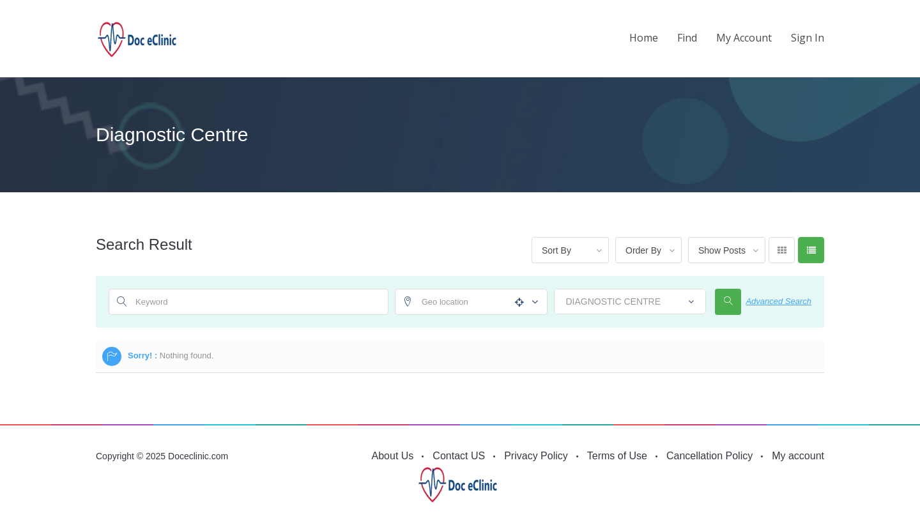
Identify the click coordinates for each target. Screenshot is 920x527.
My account (744, 38)
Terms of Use (617, 455)
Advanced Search (778, 301)
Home (643, 38)
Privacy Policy (536, 455)
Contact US (459, 455)
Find (687, 38)
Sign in (807, 38)
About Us (393, 455)
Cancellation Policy (709, 455)
